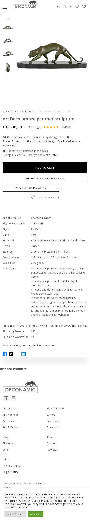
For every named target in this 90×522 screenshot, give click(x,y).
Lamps (51, 414)
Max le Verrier (56, 408)
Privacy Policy (11, 465)
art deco (15, 345)
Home (6, 111)
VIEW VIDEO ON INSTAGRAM (31, 187)
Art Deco (8, 421)
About (50, 437)
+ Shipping (32, 127)
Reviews (66, 126)
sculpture (48, 345)
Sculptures (27, 111)
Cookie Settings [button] (15, 513)
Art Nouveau (11, 414)
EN (58, 6)
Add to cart (45, 167)
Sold (5, 449)
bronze (26, 345)
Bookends (53, 427)
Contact (52, 443)
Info (5, 459)
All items (15, 111)
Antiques (8, 408)
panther (36, 345)
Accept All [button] (35, 513)
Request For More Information (45, 178)
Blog (6, 437)
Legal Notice (11, 472)
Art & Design (11, 427)
